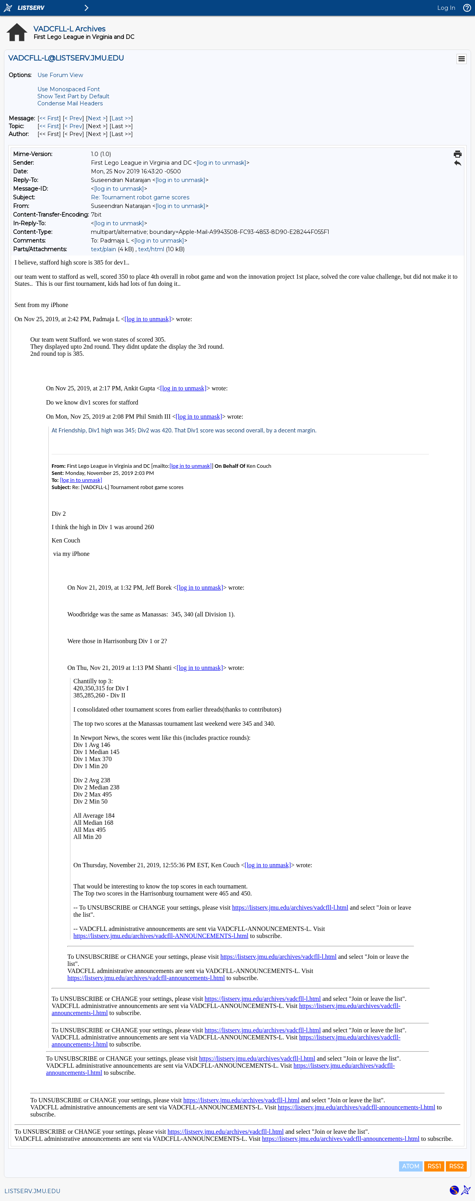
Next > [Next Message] (97, 118)
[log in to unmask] (221, 162)
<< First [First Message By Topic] (49, 126)
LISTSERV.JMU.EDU (32, 1191)
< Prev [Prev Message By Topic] (73, 126)
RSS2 (456, 1166)
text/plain (103, 249)
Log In (446, 7)
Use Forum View (60, 75)
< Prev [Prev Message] (73, 118)
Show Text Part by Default (73, 96)
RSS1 (434, 1166)
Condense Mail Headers (70, 103)
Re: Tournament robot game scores (140, 197)
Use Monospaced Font (68, 89)
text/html (151, 249)
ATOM (411, 1166)
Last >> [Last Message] (121, 118)
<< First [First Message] (49, 118)
